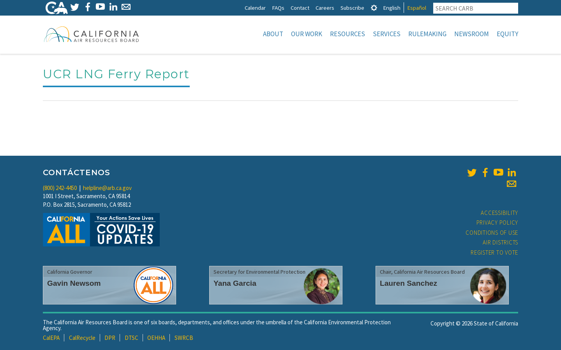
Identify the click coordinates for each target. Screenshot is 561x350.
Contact (300, 7)
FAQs (278, 7)
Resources (347, 34)
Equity (507, 34)
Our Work (306, 34)
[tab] (374, 8)
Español (416, 7)
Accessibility (499, 212)
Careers (325, 7)
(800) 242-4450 (60, 188)
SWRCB (184, 337)
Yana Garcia (234, 283)
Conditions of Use (492, 232)
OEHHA (156, 337)
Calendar (255, 7)
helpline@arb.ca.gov (107, 188)
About (273, 34)
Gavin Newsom (74, 283)
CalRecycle (82, 337)
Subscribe (352, 7)
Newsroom (471, 34)
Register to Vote (494, 252)
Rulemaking (427, 34)
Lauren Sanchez (408, 283)
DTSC (131, 337)
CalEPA (51, 337)
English (391, 7)
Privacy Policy (497, 222)
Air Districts (500, 242)
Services (386, 34)
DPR (109, 337)
